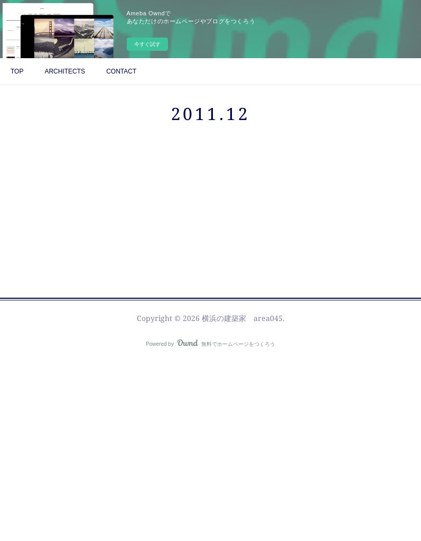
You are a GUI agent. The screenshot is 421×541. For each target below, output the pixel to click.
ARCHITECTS (64, 71)
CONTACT (121, 71)
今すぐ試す (147, 44)
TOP (17, 71)
